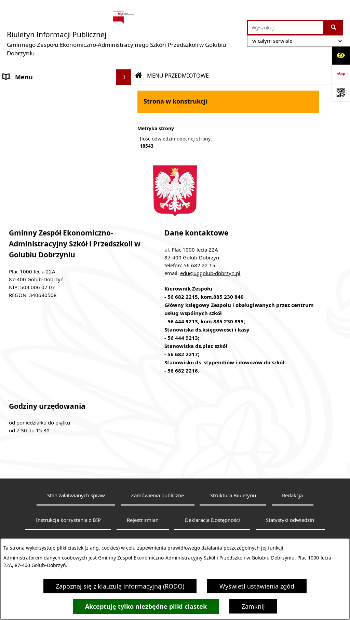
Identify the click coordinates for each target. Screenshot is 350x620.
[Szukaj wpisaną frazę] (333, 27)
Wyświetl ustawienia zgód (256, 586)
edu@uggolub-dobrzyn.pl (210, 292)
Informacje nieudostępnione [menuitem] (44, 123)
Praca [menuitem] (11, 154)
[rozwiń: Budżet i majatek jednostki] (125, 139)
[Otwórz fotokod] (341, 92)
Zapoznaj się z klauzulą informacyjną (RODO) (120, 586)
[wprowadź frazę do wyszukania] (285, 27)
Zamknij (253, 606)
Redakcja (292, 515)
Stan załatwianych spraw (76, 515)
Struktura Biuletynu (233, 515)
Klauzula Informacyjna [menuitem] (35, 169)
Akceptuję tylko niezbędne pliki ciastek (146, 606)
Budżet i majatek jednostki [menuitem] (42, 138)
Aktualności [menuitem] (20, 108)
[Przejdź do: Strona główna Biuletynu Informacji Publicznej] (139, 75)
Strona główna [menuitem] (24, 92)
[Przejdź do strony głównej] (123, 33)
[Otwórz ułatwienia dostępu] (341, 55)
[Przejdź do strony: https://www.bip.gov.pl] (341, 74)
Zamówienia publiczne (157, 515)
